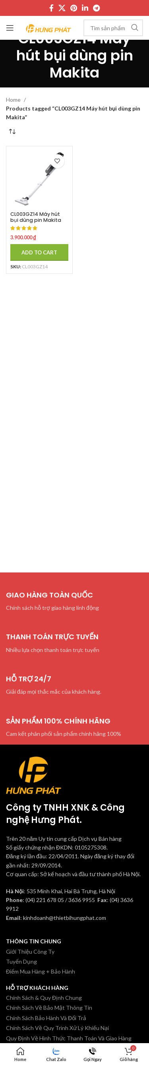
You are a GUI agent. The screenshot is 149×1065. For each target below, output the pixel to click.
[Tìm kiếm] (113, 27)
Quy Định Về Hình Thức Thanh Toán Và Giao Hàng (69, 1038)
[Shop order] (12, 132)
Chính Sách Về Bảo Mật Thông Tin (49, 1007)
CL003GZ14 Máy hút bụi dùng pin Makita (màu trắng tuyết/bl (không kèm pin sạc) (36, 223)
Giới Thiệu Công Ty (30, 951)
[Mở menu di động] (10, 28)
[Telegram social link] (96, 8)
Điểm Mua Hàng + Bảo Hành (40, 971)
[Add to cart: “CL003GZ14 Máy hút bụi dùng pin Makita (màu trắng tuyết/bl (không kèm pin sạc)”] (39, 252)
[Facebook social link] (51, 8)
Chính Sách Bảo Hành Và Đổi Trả (46, 1018)
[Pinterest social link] (73, 8)
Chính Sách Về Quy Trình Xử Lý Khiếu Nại (57, 1027)
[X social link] (62, 8)
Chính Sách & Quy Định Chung (44, 997)
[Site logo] (48, 27)
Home (14, 99)
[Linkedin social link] (85, 8)
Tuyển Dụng (21, 961)
